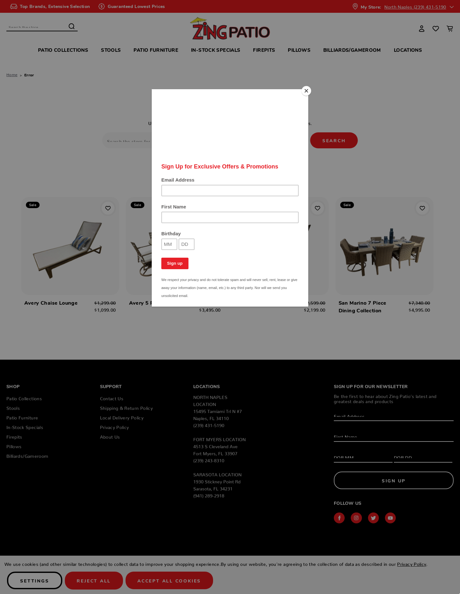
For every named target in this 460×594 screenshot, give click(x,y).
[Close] (306, 91)
